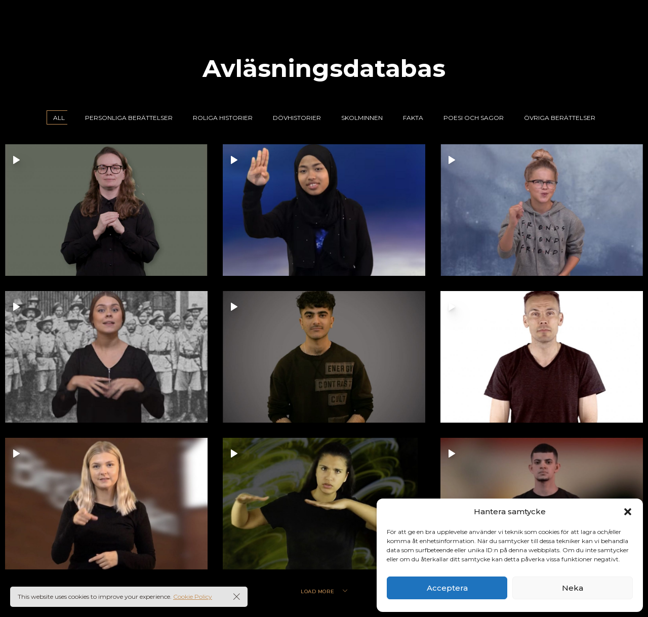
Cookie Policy (192, 596)
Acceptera (447, 588)
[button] (628, 512)
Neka (572, 588)
